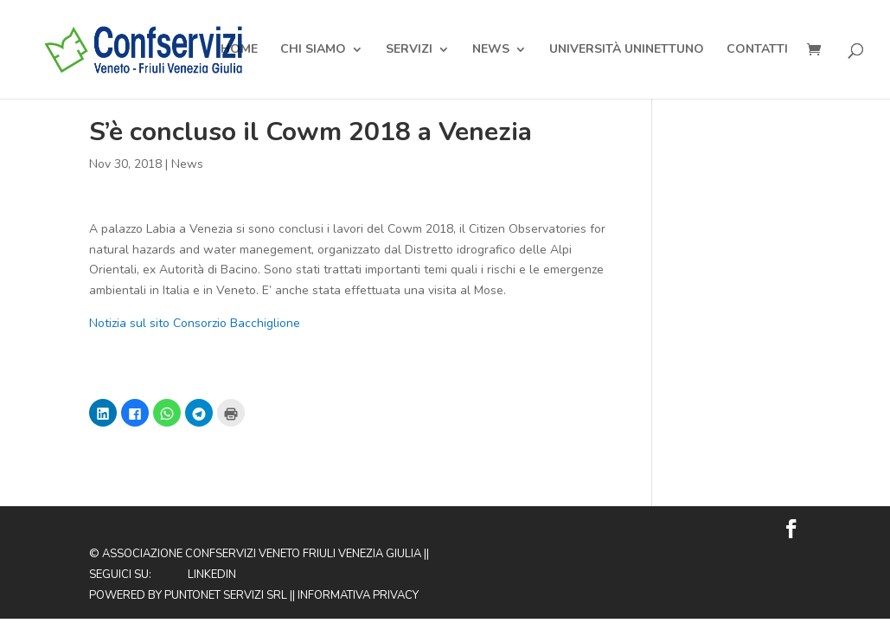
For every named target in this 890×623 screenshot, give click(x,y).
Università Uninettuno (626, 50)
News (490, 50)
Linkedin (212, 574)
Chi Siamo (313, 50)
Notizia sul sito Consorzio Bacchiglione (194, 323)
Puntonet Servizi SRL (225, 595)
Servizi (409, 50)
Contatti (757, 50)
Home (239, 50)
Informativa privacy (358, 595)
